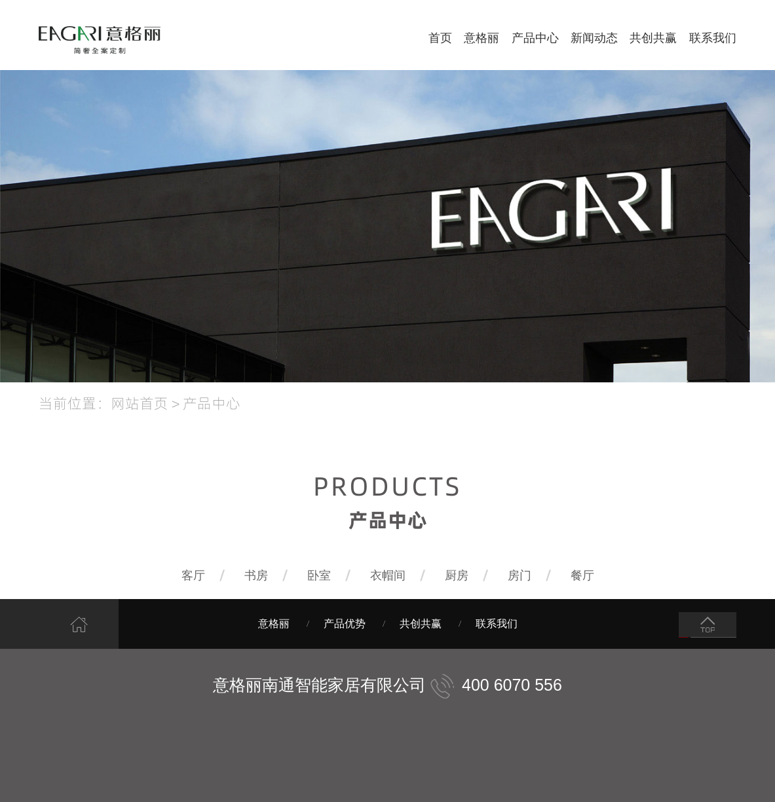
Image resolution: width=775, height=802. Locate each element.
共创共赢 (653, 38)
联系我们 (712, 38)
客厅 (193, 575)
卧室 (319, 575)
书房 (256, 575)
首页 (440, 38)
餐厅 (582, 575)
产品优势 (345, 623)
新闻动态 (594, 38)
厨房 (456, 575)
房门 (519, 575)
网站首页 (139, 402)
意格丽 (481, 38)
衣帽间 (388, 575)
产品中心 (535, 38)
